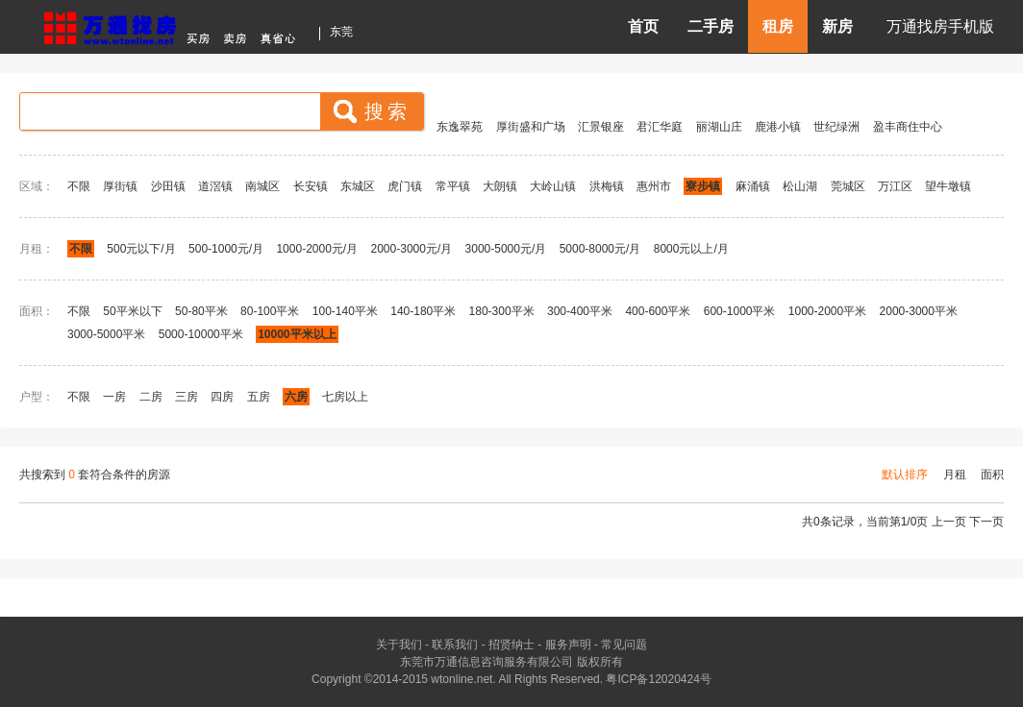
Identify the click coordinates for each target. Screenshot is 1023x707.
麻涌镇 (753, 186)
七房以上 (345, 396)
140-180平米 (423, 311)
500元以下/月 (141, 249)
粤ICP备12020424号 (658, 679)
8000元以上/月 (691, 249)
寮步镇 (703, 186)
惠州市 (653, 186)
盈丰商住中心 (907, 127)
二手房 (710, 26)
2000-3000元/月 (413, 249)
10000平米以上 (297, 334)
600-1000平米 (740, 311)
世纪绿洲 (836, 127)
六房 (296, 396)
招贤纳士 (511, 644)
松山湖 (800, 186)
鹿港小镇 (778, 127)
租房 (777, 26)
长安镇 (310, 186)
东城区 (357, 186)
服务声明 (568, 644)
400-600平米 (657, 311)
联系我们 (455, 644)
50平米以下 (132, 311)
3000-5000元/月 (506, 249)
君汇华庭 (659, 127)
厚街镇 (120, 186)
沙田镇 (168, 186)
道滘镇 (215, 186)
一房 (114, 396)
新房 (837, 26)
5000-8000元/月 (600, 249)
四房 (222, 396)
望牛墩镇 (948, 186)
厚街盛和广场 (530, 127)
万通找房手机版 (940, 26)
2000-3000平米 (919, 311)
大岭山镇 (553, 186)
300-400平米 (579, 311)
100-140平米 (345, 311)
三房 (186, 396)
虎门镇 (404, 186)
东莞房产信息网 (175, 25)
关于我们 (399, 644)
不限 (78, 186)
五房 (258, 396)
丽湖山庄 (719, 127)
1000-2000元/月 (317, 249)
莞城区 (848, 186)
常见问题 (624, 644)
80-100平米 (269, 311)
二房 (150, 396)
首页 (643, 26)
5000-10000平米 (201, 334)
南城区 (262, 186)
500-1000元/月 (225, 249)
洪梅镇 (606, 186)
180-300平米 (502, 311)
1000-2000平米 (827, 311)
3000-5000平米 (106, 334)
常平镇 (453, 186)
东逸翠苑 (460, 127)
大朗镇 (500, 186)
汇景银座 (601, 127)
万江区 (895, 186)
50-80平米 (201, 311)
